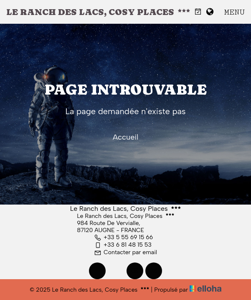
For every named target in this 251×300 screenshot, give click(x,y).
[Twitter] (116, 270)
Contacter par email (125, 252)
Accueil (125, 137)
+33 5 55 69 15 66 (123, 237)
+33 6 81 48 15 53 (123, 244)
